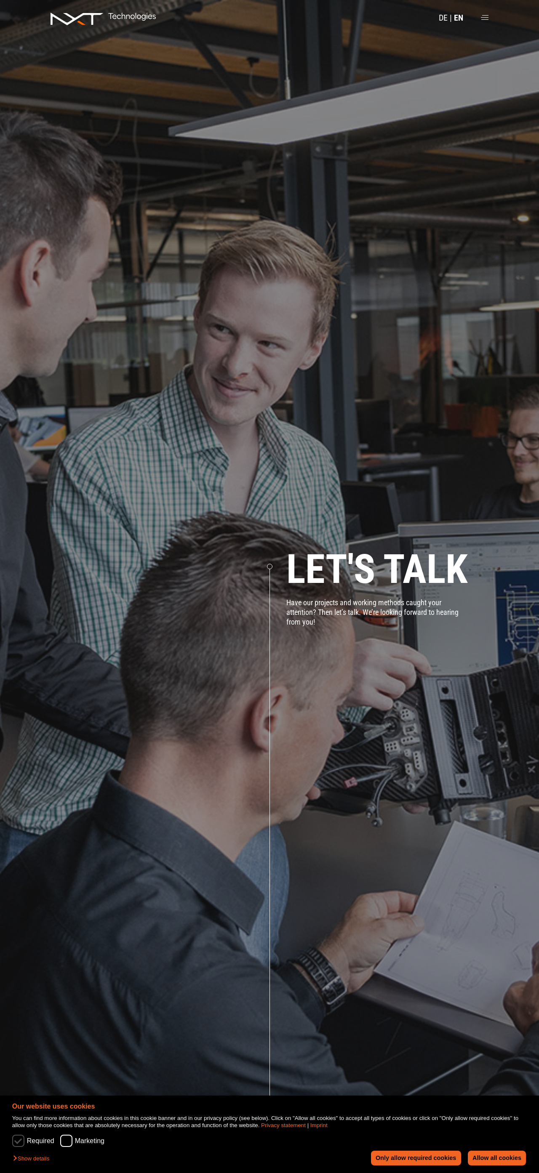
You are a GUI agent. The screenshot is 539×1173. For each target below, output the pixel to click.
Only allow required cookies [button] (415, 1157)
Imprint (319, 1125)
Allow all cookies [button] (496, 1157)
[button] (33, 1159)
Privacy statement (283, 1125)
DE (443, 18)
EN (458, 18)
